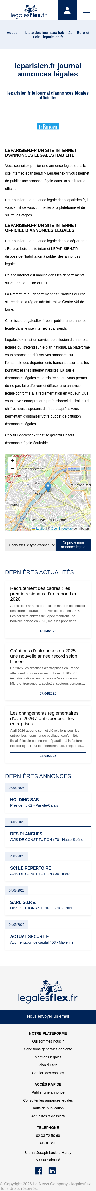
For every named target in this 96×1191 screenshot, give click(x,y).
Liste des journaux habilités (48, 33)
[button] (48, 487)
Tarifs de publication (48, 1108)
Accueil (13, 33)
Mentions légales (48, 1057)
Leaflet (38, 528)
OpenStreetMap (62, 528)
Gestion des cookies (48, 1073)
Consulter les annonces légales (48, 1100)
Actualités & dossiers (48, 1116)
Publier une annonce (47, 1092)
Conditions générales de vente (48, 1049)
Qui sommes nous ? (48, 1041)
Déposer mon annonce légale (73, 545)
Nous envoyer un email (48, 1016)
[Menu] (86, 10)
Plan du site (48, 1065)
